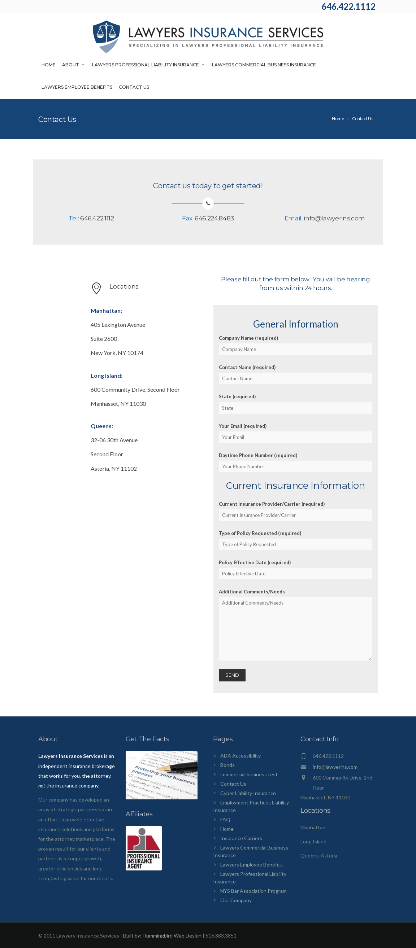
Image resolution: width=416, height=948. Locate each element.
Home (49, 65)
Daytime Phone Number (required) (295, 462)
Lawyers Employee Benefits (77, 88)
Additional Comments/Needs (295, 625)
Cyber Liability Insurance (248, 793)
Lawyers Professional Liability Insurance (148, 65)
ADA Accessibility (240, 755)
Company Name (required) (295, 345)
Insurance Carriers (241, 838)
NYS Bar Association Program (253, 891)
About (74, 65)
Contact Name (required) (295, 374)
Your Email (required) (295, 433)
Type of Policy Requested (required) (295, 540)
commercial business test (249, 774)
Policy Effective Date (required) (295, 569)
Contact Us (134, 88)
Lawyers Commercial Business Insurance (264, 65)
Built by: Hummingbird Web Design (162, 935)
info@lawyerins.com (334, 218)
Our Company (236, 900)
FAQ (225, 819)
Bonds (227, 765)
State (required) (295, 404)
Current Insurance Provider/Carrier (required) (295, 511)
